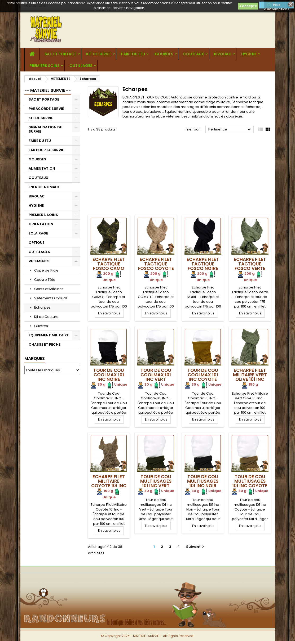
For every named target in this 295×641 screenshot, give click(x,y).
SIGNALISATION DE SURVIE (45, 129)
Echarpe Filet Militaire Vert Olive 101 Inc (250, 374)
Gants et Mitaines (49, 288)
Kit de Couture (46, 316)
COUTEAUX (193, 54)
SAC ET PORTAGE (60, 54)
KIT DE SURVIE (98, 54)
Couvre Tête (44, 279)
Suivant (195, 546)
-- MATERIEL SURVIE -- (47, 90)
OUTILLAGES (81, 65)
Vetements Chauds (51, 298)
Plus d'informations (276, 5)
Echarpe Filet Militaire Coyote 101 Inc (108, 481)
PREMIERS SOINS (44, 65)
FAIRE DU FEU (133, 54)
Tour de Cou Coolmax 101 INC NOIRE (108, 374)
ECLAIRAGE (38, 233)
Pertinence (230, 130)
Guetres (41, 325)
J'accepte (248, 6)
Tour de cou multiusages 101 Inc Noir (202, 481)
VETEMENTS (39, 261)
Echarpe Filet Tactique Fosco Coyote (156, 264)
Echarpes (42, 307)
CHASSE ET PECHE (44, 344)
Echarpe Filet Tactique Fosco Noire (203, 264)
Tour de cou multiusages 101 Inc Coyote (249, 481)
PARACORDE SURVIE (46, 108)
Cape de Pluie (46, 270)
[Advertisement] (179, 175)
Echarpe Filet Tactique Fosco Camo (109, 264)
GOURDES (164, 54)
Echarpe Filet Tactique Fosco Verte (250, 264)
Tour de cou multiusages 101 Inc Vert (155, 481)
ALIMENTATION (42, 168)
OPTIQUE (36, 242)
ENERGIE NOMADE (44, 186)
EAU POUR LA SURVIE (46, 149)
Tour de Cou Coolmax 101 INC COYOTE (202, 374)
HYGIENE (249, 54)
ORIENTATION (41, 224)
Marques (34, 358)
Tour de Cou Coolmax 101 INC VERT (155, 374)
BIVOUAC (222, 54)
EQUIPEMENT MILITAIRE (49, 335)
